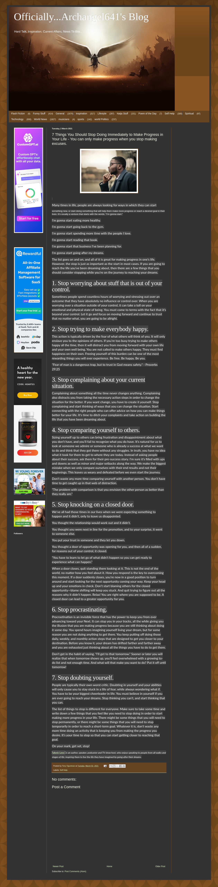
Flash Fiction (18, 113)
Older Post (160, 866)
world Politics (101, 119)
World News (40, 119)
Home (109, 866)
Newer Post (58, 866)
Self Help (170, 113)
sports (81, 119)
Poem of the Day (147, 113)
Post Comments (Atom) (75, 871)
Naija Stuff (122, 113)
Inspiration (81, 113)
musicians (63, 119)
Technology (17, 119)
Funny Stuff (39, 113)
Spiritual (189, 113)
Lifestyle (102, 113)
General (60, 113)
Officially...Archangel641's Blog (81, 16)
